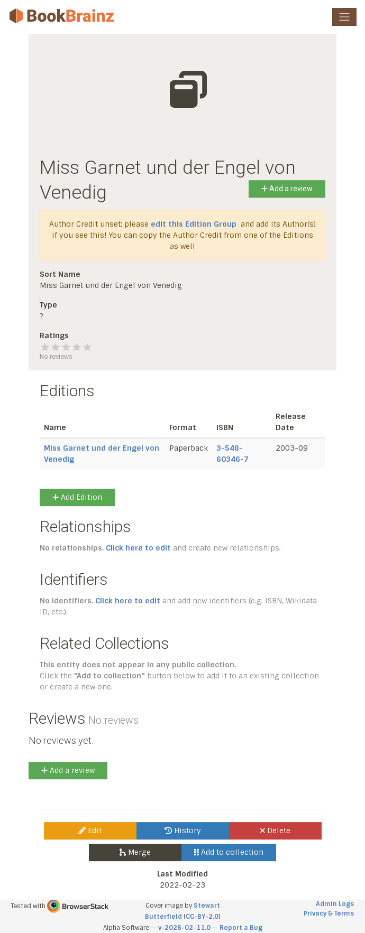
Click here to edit (138, 548)
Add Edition (77, 497)
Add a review (287, 188)
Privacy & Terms (329, 913)
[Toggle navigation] (344, 17)
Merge (135, 852)
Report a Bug (241, 927)
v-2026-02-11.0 (184, 927)
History (183, 830)
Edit (90, 830)
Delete (275, 830)
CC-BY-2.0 (202, 916)
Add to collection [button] (228, 852)
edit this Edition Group (193, 224)
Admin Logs (335, 904)
